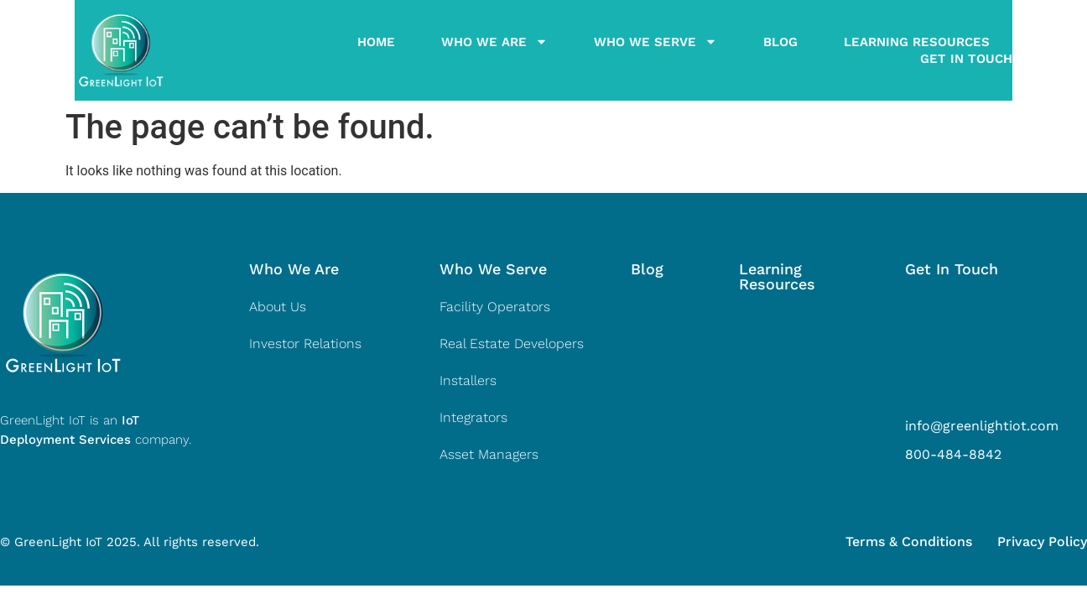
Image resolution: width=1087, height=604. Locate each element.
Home (335, 50)
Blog (739, 50)
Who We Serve (614, 50)
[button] (294, 269)
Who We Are (453, 50)
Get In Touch (1041, 50)
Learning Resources (876, 50)
